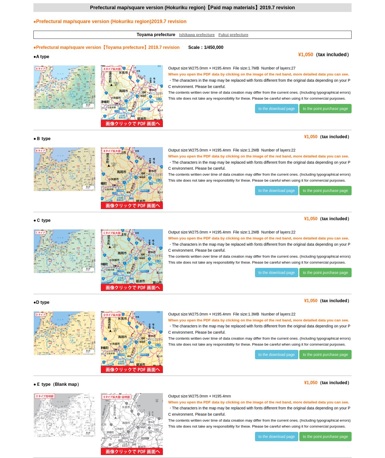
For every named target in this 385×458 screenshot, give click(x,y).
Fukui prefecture (234, 35)
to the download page (277, 108)
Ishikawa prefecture (197, 35)
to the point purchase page (325, 108)
